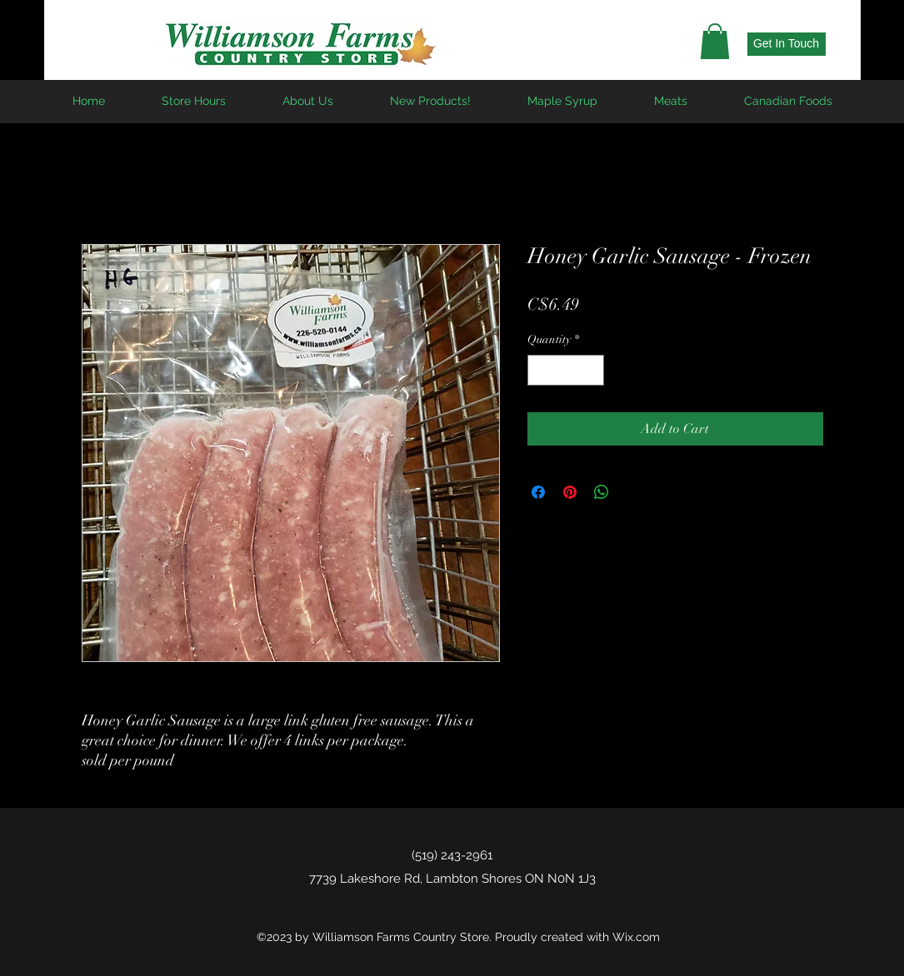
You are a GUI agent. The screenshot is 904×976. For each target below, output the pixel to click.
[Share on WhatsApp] (602, 492)
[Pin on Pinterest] (570, 492)
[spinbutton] (566, 370)
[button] (715, 41)
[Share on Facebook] (538, 492)
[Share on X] (633, 492)
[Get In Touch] (786, 44)
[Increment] (591, 370)
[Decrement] (540, 370)
